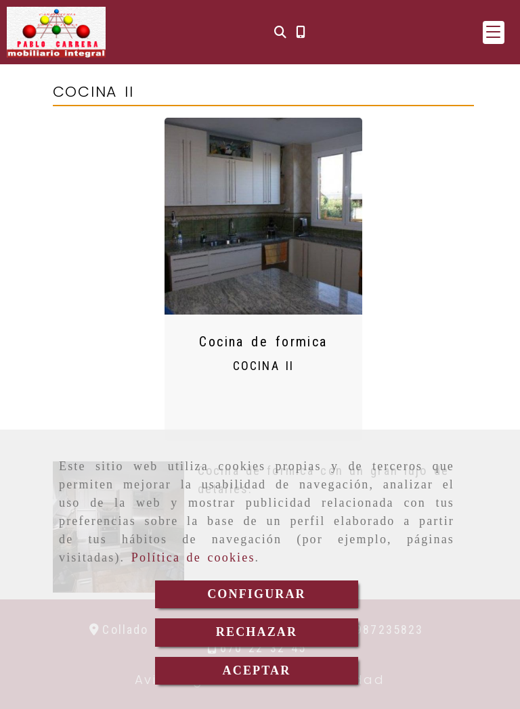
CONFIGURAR (256, 594)
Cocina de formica (263, 342)
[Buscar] (280, 32)
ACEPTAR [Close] (257, 670)
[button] (493, 32)
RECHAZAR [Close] (256, 632)
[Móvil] (300, 32)
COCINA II (263, 366)
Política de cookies (193, 557)
